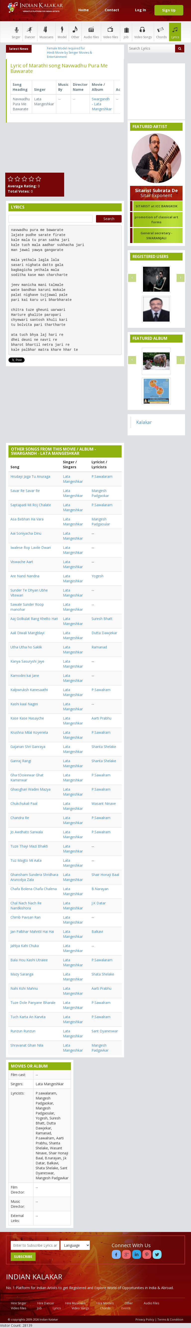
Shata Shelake (103, 974)
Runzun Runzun (22, 1031)
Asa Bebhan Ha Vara (27, 519)
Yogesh (97, 576)
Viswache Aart (21, 561)
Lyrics (175, 31)
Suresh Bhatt (102, 618)
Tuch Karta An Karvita (28, 1016)
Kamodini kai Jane (24, 675)
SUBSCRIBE (23, 1256)
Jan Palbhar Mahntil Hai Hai (32, 931)
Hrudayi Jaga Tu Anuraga (30, 476)
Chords (161, 31)
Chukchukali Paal (23, 803)
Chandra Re (19, 817)
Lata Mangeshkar (73, 479)
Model (62, 31)
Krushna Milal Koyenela (29, 732)
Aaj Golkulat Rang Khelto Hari (34, 618)
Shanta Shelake (104, 746)
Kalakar (144, 422)
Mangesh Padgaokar (100, 493)
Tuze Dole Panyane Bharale (32, 1002)
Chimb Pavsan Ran (25, 917)
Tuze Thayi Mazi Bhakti (29, 846)
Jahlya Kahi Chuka (24, 945)
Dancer (30, 31)
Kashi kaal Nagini (24, 704)
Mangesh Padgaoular (101, 521)
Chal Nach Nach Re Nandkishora (26, 905)
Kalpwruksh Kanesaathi (29, 689)
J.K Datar (99, 903)
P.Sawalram (101, 689)
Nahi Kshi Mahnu (24, 988)
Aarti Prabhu (101, 718)
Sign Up (169, 10)
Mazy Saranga (21, 974)
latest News (18, 49)
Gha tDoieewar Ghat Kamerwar (27, 777)
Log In (140, 9)
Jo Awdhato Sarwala (26, 832)
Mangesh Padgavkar (100, 1048)
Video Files (18, 1308)
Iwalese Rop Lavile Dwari (30, 547)
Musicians (46, 31)
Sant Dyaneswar (105, 1031)
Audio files (91, 31)
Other (75, 31)
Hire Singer (18, 1303)
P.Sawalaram (102, 476)
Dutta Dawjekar (104, 632)
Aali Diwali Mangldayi (27, 632)
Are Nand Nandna (24, 576)
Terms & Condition (170, 1319)
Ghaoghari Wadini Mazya (30, 789)
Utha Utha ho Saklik (26, 647)
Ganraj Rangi (20, 760)
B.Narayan (100, 888)
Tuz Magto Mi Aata (26, 860)
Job (126, 31)
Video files (110, 31)
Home (83, 9)
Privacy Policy (145, 1319)
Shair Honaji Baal (105, 874)
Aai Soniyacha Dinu (25, 533)
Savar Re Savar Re (25, 490)
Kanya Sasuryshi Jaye (27, 661)
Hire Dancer (45, 1303)
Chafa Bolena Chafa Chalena (33, 888)
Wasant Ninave (104, 803)
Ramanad (99, 647)
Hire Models (105, 1303)
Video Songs (143, 31)
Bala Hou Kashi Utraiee (29, 960)
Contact (112, 9)
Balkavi (97, 931)
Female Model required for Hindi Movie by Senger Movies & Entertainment (69, 52)
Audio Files (151, 1303)
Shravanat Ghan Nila (26, 1045)
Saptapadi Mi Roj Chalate (30, 504)
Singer (16, 31)
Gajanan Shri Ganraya (27, 746)
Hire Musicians (75, 1303)
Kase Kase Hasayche (27, 718)
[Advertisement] (96, 151)
